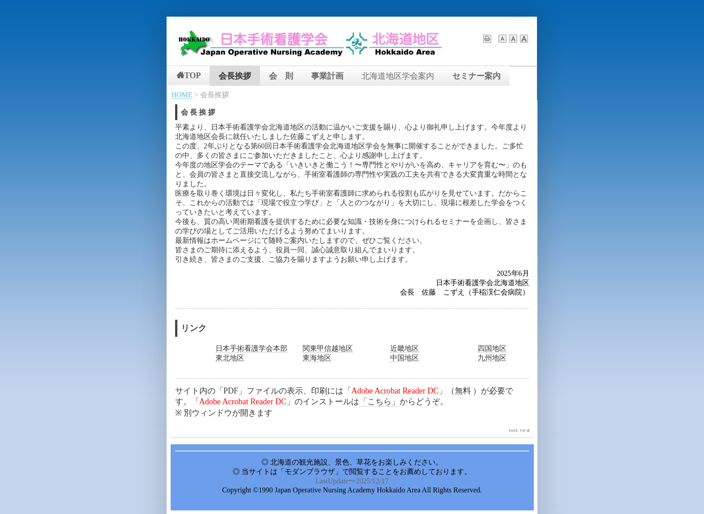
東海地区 (317, 358)
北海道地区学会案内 (397, 76)
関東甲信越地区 (328, 348)
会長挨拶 (235, 76)
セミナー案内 (476, 76)
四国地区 (492, 348)
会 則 (281, 76)
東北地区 (230, 358)
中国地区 (404, 358)
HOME (182, 94)
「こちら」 (379, 401)
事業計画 (327, 76)
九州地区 (492, 358)
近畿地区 (404, 348)
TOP (188, 75)
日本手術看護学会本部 (251, 348)
